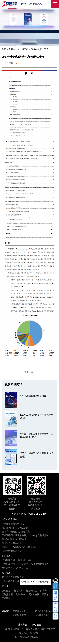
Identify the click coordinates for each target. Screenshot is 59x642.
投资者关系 (33, 594)
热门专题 (6, 573)
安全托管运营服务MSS (13, 524)
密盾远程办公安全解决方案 (15, 568)
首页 (4, 49)
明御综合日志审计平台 (13, 543)
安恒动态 (18, 590)
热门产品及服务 (9, 519)
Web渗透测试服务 (39, 535)
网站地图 (36, 624)
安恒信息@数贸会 (43, 611)
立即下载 (11, 63)
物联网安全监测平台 (12, 551)
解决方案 (6, 555)
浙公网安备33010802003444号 (29, 637)
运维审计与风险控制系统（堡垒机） (19, 547)
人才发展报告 (19, 615)
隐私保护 (20, 594)
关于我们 (6, 586)
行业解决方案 (8, 560)
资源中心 (12, 49)
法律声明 (22, 624)
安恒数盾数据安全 (40, 564)
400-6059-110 (37, 513)
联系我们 (44, 590)
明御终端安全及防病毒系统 (16, 531)
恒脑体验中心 (41, 615)
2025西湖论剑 (19, 611)
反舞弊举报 (7, 594)
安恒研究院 (31, 590)
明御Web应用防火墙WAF (14, 539)
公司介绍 (6, 590)
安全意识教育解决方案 (13, 577)
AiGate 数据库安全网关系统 (15, 528)
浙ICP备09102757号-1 (29, 633)
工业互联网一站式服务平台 (15, 535)
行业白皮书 (36, 49)
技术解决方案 (24, 560)
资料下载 (24, 49)
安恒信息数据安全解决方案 (15, 564)
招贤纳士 (46, 594)
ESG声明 (6, 598)
